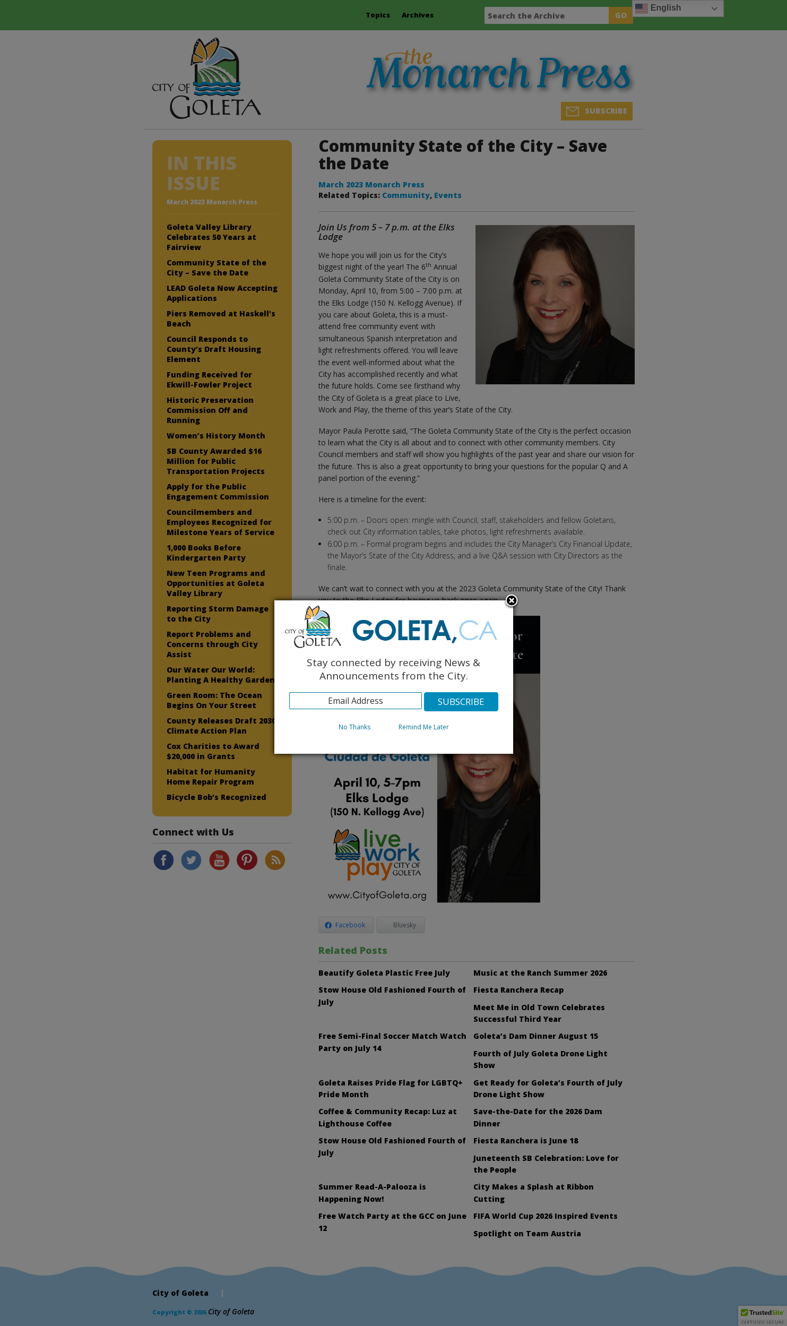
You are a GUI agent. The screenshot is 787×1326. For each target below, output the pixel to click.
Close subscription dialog (512, 601)
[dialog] (393, 677)
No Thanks (354, 726)
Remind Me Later (424, 726)
